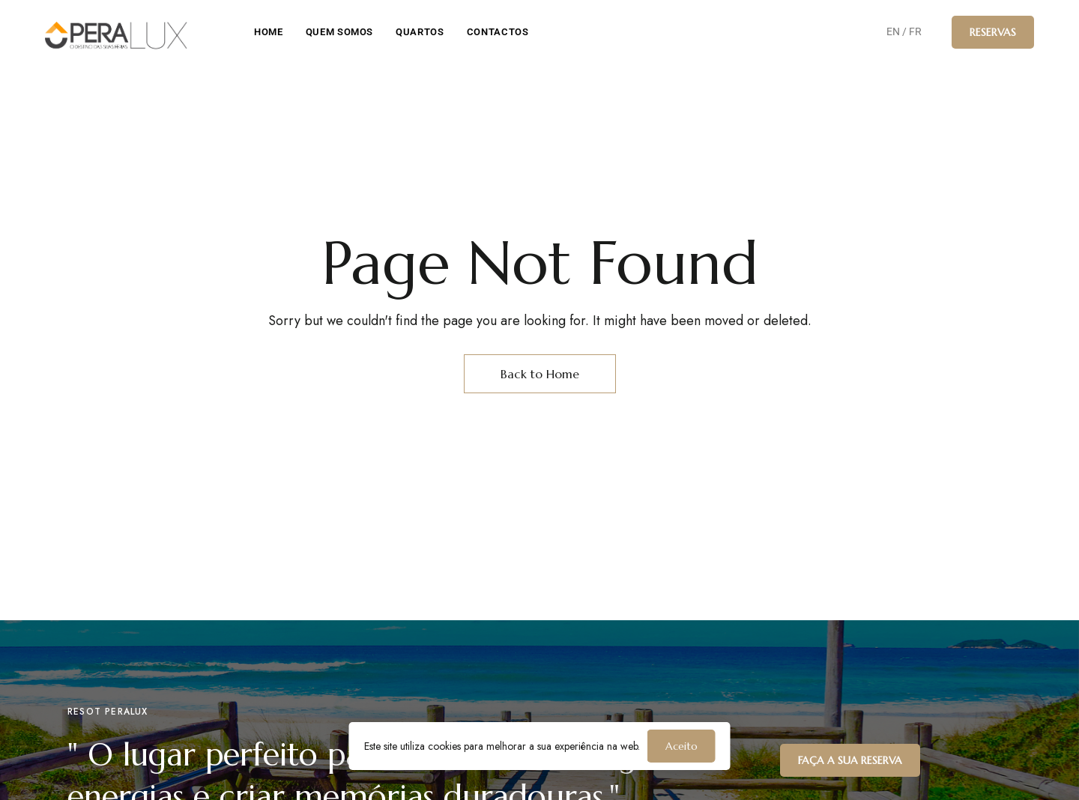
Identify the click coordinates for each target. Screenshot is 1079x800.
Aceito (681, 746)
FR (915, 31)
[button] (993, 32)
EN (893, 31)
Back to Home (540, 373)
